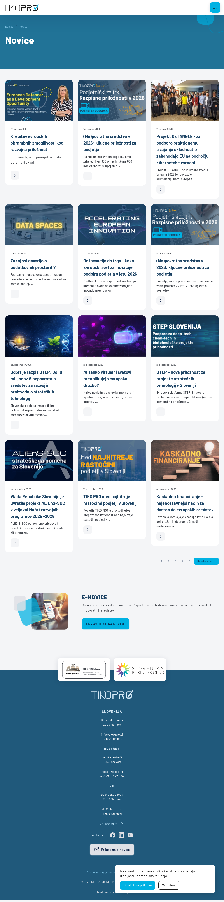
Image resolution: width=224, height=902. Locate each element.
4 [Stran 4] (179, 561)
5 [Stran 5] (186, 561)
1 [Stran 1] (158, 561)
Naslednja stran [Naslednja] (203, 561)
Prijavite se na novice (105, 624)
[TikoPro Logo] (21, 7)
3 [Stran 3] (172, 561)
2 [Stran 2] (165, 561)
